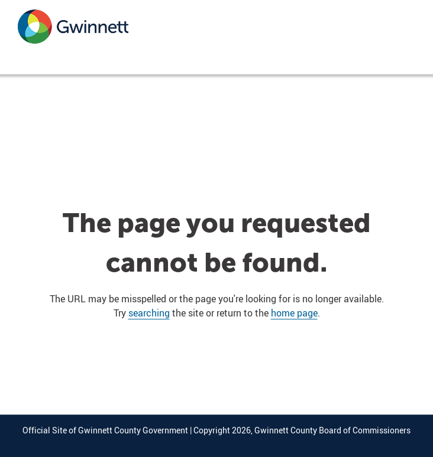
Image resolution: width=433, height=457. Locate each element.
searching (149, 312)
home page (294, 312)
